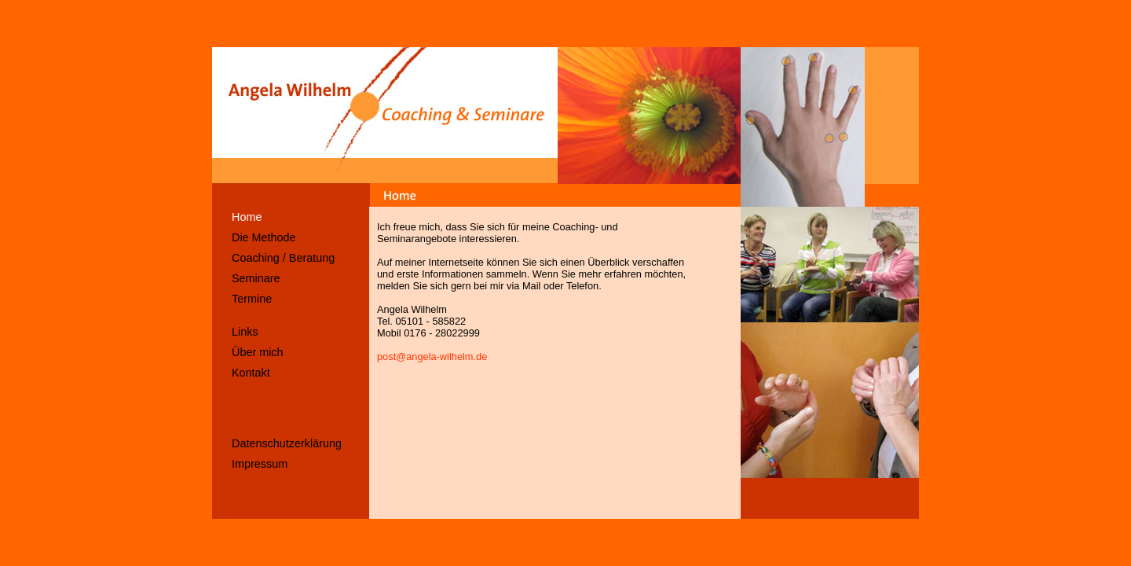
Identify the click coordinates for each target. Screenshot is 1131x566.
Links (245, 331)
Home (247, 217)
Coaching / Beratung (283, 258)
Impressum (259, 464)
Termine (252, 298)
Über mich (258, 352)
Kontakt (251, 372)
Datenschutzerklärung (287, 443)
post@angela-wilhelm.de (432, 356)
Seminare (256, 278)
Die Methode (264, 237)
